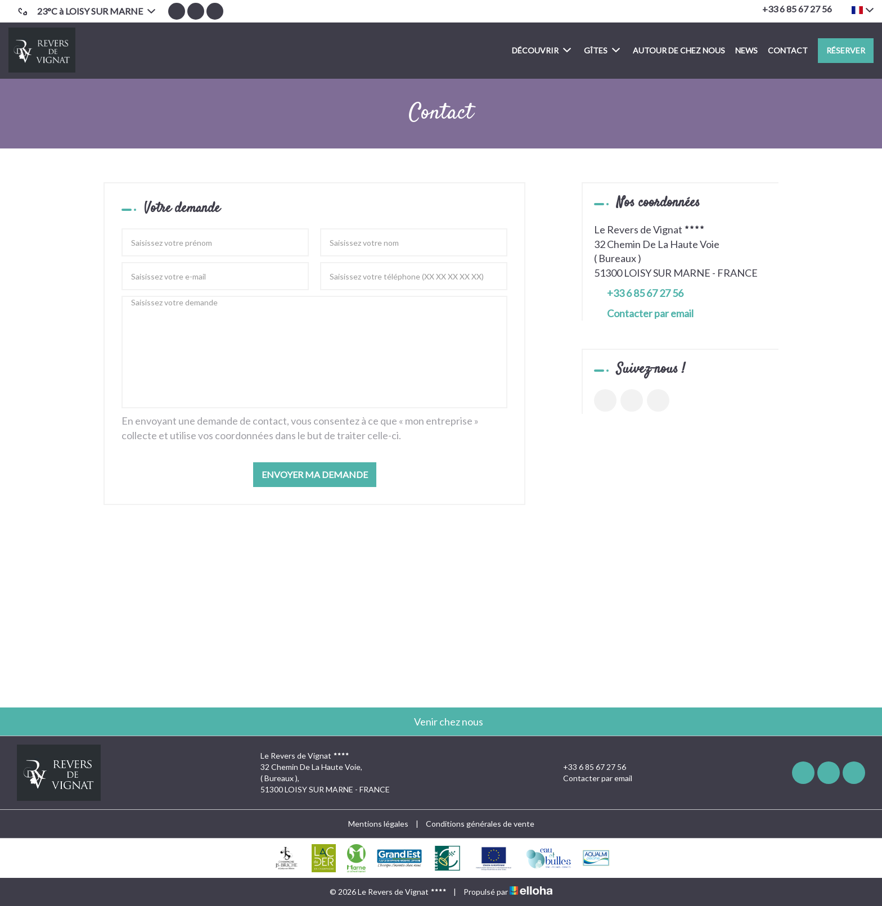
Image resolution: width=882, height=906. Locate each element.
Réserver (845, 50)
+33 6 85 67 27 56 (588, 767)
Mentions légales (378, 823)
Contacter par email (650, 313)
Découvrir (541, 49)
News (746, 50)
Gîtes (602, 49)
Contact (788, 50)
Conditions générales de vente (480, 823)
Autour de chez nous (679, 50)
